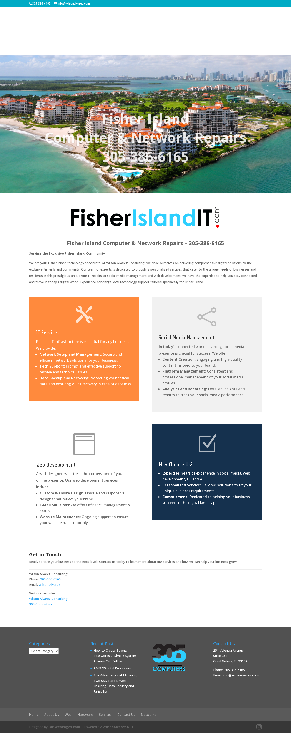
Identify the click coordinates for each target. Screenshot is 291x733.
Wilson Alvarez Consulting (48, 598)
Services (179, 35)
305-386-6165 (41, 3)
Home (33, 714)
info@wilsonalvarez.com (241, 675)
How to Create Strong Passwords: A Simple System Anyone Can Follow (115, 655)
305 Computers (40, 604)
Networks (148, 714)
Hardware (85, 714)
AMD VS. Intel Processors (113, 668)
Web (68, 714)
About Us (75, 35)
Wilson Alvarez (49, 584)
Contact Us (214, 35)
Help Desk (105, 35)
